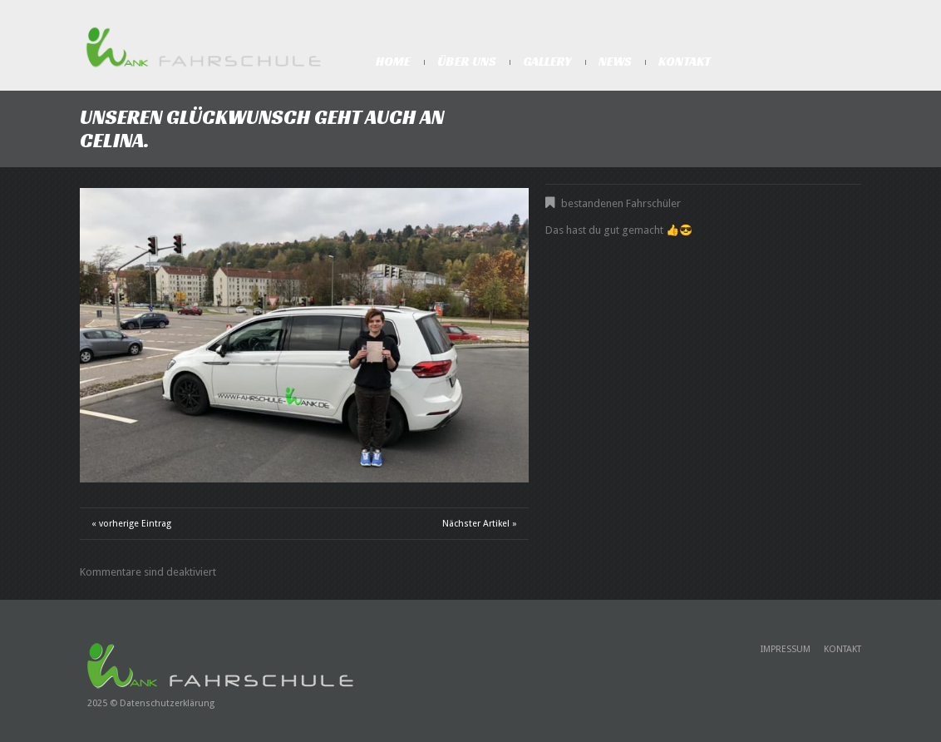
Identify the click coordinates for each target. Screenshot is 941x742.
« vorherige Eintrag (131, 523)
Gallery (547, 61)
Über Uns (466, 61)
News (615, 61)
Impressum (785, 649)
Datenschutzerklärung (167, 703)
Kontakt (684, 61)
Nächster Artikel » (479, 523)
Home (393, 61)
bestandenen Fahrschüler (621, 203)
